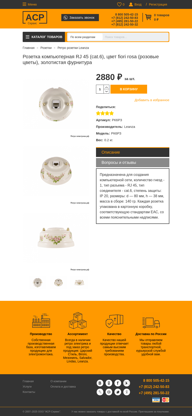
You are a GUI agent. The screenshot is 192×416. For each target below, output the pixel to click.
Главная (28, 48)
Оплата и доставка (63, 386)
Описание (111, 152)
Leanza (129, 127)
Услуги (27, 386)
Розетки (46, 48)
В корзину (129, 89)
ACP (35, 18)
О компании (58, 381)
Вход (138, 4)
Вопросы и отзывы (119, 162)
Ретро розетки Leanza (73, 48)
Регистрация (158, 4)
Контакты (29, 392)
